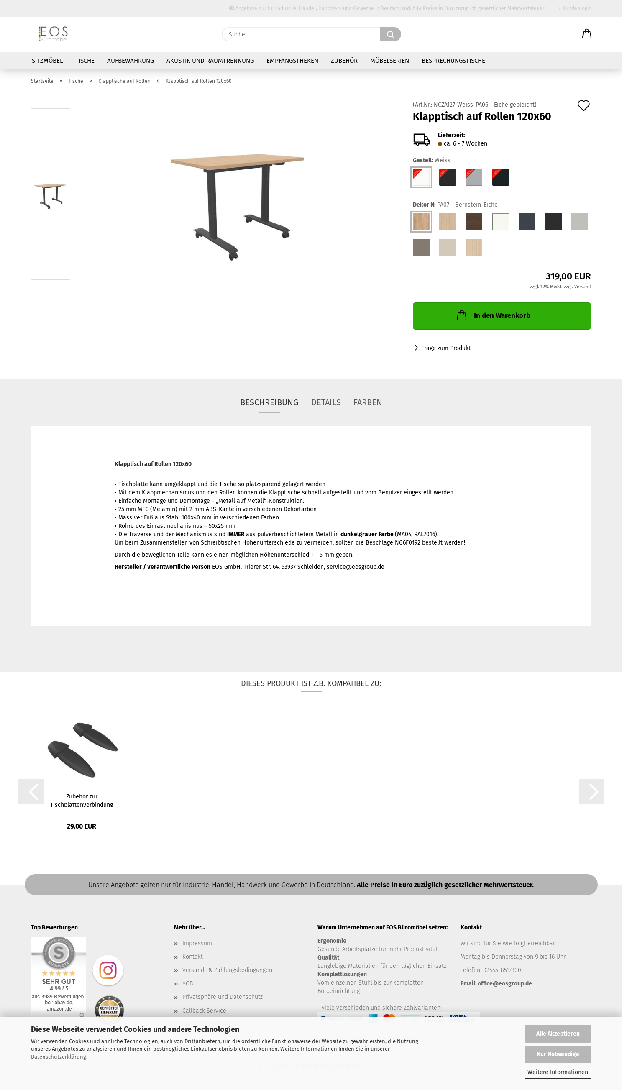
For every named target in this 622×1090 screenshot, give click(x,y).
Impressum (197, 943)
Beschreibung (269, 402)
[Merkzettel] (565, 34)
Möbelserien (389, 60)
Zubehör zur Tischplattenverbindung (81, 800)
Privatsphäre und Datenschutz (222, 996)
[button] (586, 34)
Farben (367, 402)
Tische (85, 60)
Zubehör (344, 60)
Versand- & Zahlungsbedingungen (227, 970)
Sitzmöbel (47, 60)
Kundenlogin (574, 8)
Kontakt (192, 956)
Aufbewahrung (130, 60)
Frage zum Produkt (446, 348)
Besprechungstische (453, 60)
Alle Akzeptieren (558, 1033)
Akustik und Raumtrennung (210, 60)
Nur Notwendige (558, 1054)
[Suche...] (390, 34)
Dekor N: (455, 205)
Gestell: (432, 160)
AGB (187, 983)
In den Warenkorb (492, 315)
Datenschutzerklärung (58, 1057)
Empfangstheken (292, 60)
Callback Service (204, 1010)
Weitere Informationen (557, 1072)
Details (326, 402)
